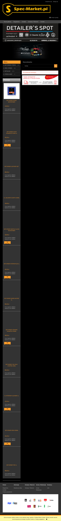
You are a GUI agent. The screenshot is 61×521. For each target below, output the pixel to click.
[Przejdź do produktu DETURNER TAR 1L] (12, 458)
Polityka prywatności (7, 492)
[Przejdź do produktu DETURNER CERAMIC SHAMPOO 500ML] (12, 323)
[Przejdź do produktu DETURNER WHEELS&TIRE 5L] (12, 291)
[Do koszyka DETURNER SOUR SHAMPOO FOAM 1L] (7, 145)
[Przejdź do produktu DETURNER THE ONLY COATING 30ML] (12, 357)
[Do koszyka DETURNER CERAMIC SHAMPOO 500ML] (7, 343)
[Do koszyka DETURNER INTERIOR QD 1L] (7, 277)
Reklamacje (38, 490)
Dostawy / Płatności (29, 488)
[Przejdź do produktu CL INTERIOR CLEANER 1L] (12, 389)
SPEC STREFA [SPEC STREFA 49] (8, 68)
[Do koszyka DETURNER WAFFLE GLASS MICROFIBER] (7, 242)
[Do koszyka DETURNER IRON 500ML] (7, 444)
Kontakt (4, 490)
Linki (48, 488)
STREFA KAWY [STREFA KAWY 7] (8, 74)
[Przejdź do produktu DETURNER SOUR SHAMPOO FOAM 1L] (12, 125)
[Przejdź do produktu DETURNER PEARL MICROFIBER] (12, 94)
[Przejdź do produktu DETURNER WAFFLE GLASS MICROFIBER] (12, 222)
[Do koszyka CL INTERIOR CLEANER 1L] (7, 409)
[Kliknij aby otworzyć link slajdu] (30, 50)
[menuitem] (7, 21)
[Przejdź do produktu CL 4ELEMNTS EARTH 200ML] (12, 191)
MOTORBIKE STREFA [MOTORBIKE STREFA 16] (10, 65)
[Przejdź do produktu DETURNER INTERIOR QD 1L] (12, 257)
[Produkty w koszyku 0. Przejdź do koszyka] (54, 17)
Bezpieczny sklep (18, 488)
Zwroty (37, 488)
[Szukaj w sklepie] (39, 65)
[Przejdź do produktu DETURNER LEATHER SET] (12, 160)
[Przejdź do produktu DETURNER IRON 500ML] (12, 423)
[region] (30, 50)
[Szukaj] (55, 65)
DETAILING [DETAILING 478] (7, 71)
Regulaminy (5, 488)
